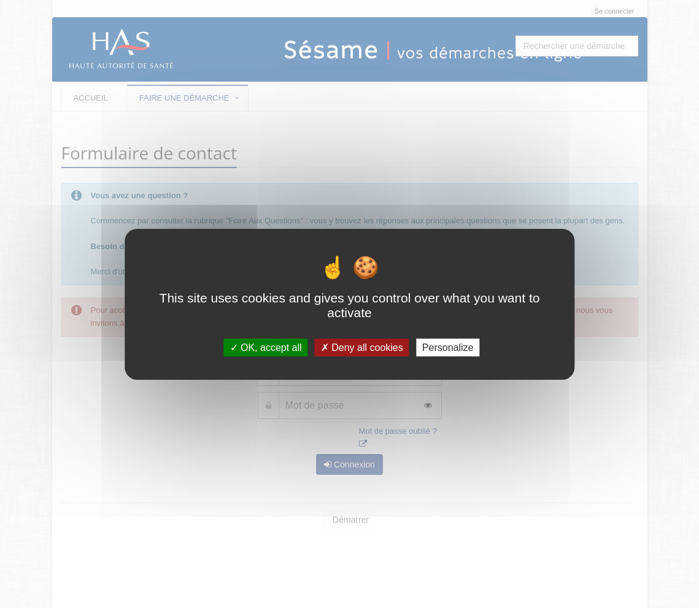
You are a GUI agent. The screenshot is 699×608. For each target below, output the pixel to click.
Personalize (448, 347)
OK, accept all (266, 347)
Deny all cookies (362, 347)
